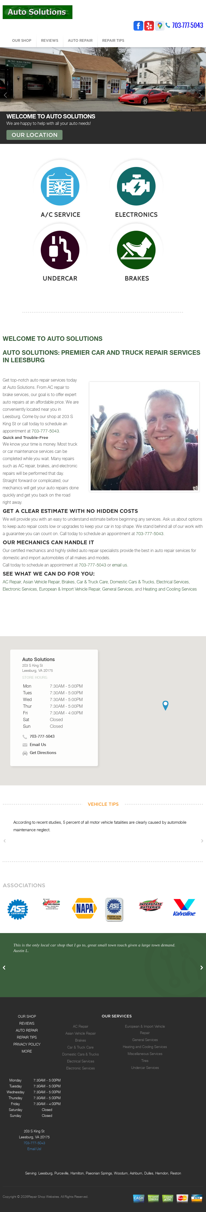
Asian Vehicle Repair (41, 581)
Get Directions (43, 752)
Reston (175, 1173)
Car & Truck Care (92, 581)
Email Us (38, 744)
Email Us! (34, 1149)
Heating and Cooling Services (170, 589)
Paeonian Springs (99, 1173)
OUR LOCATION (35, 135)
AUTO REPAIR (80, 40)
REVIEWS (49, 40)
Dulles (148, 1173)
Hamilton (77, 1173)
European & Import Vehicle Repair (69, 589)
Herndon (161, 1173)
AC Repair (12, 581)
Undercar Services (145, 1067)
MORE (27, 1051)
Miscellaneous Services (145, 1053)
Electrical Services (172, 581)
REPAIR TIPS (113, 40)
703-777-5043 (187, 25)
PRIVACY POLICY (27, 1044)
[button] (165, 706)
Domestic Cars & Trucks (132, 581)
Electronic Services (20, 589)
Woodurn (121, 1173)
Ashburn (136, 1173)
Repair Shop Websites (43, 1197)
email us (119, 565)
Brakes (68, 581)
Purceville (61, 1173)
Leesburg (45, 1173)
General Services (117, 589)
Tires (144, 1060)
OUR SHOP (21, 40)
